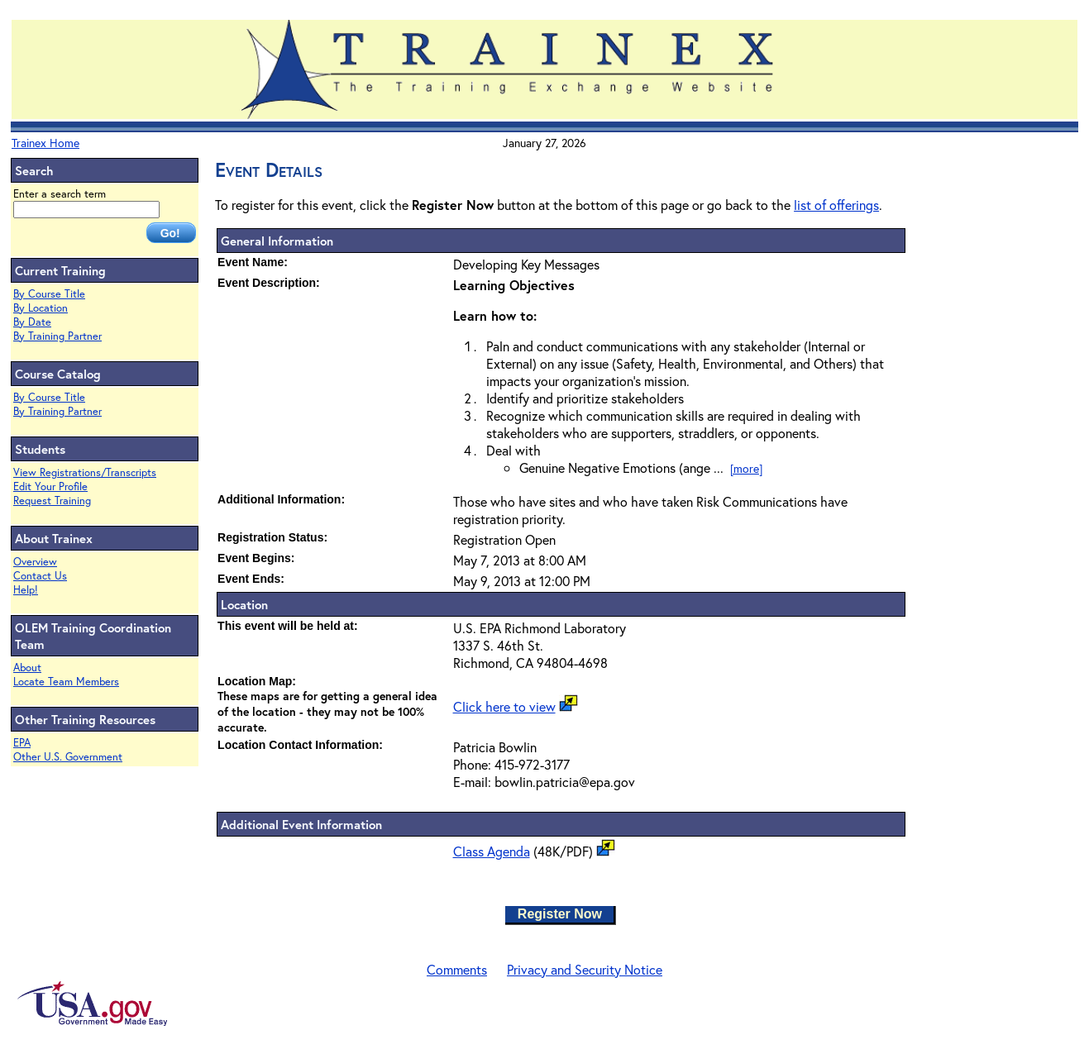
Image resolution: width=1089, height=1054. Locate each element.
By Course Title (49, 294)
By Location (40, 308)
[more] (746, 468)
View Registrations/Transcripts (84, 472)
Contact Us (40, 576)
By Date (32, 322)
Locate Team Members (66, 682)
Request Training (52, 501)
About (27, 668)
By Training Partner (57, 336)
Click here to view (504, 706)
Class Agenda (491, 851)
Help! (25, 590)
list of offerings (836, 204)
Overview (35, 562)
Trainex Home (45, 142)
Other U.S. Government (67, 757)
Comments (457, 969)
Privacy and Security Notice (584, 969)
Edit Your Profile (50, 486)
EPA (22, 743)
